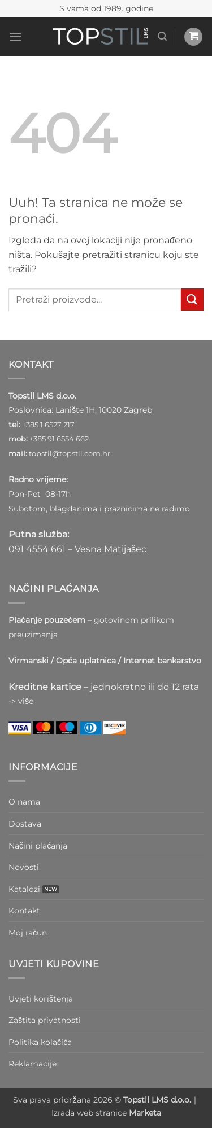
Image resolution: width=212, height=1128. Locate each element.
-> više (20, 701)
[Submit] (192, 299)
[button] (15, 36)
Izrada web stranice (106, 1113)
